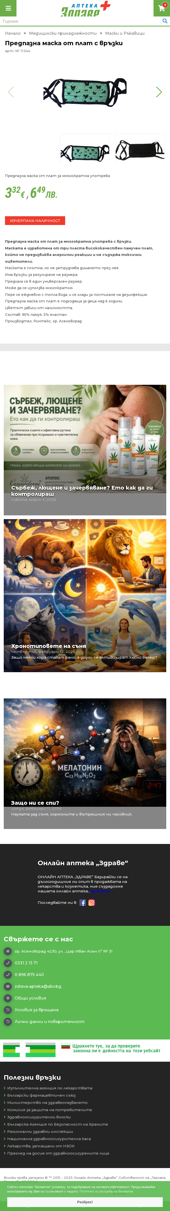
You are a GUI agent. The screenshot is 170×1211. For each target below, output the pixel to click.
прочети (100, 891)
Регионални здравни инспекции (38, 1131)
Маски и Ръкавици (125, 33)
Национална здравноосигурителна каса (47, 1138)
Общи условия (25, 998)
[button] (159, 91)
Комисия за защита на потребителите (48, 1109)
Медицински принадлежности (63, 33)
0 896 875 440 (24, 975)
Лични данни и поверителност (44, 1022)
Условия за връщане (31, 1010)
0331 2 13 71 (20, 963)
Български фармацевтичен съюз (40, 1095)
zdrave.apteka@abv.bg (32, 987)
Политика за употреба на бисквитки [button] (106, 1191)
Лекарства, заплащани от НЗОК (39, 1146)
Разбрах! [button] (85, 1202)
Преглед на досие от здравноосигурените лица (56, 1153)
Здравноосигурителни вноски (37, 1117)
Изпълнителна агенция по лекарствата (48, 1088)
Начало (13, 33)
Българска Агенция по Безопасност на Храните (56, 1124)
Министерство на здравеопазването (46, 1102)
